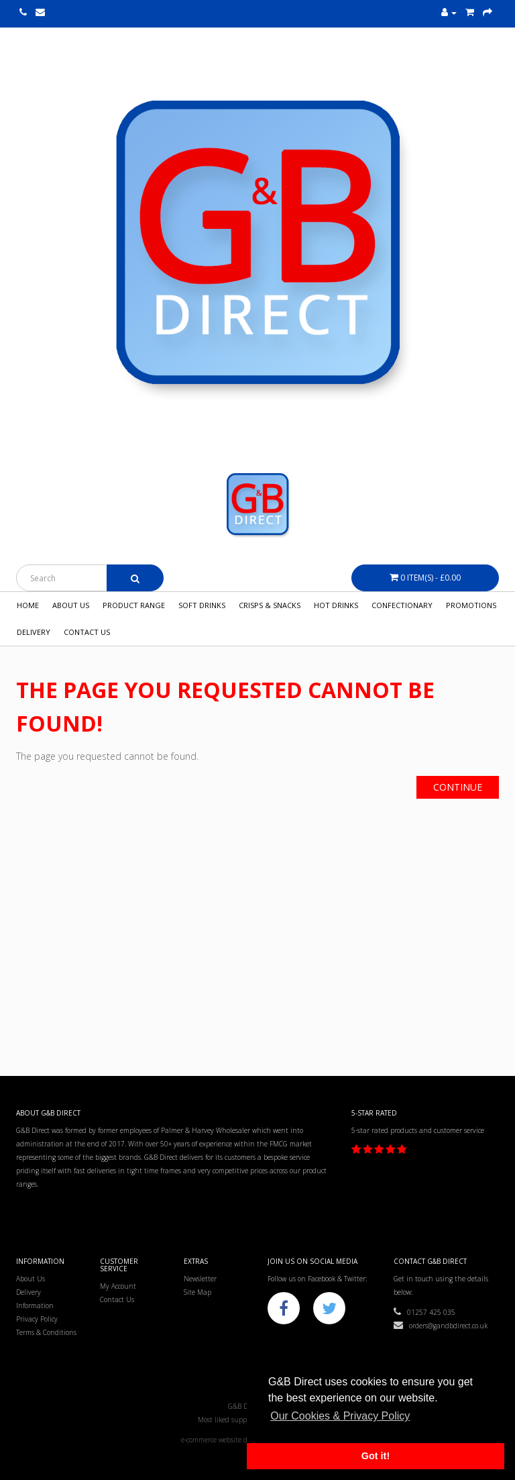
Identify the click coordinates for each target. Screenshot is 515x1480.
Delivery (33, 632)
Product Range (134, 605)
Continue (457, 787)
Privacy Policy (37, 1319)
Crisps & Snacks (269, 605)
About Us (70, 605)
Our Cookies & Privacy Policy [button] (340, 1416)
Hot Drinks (336, 605)
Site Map (197, 1292)
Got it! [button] (375, 1455)
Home (28, 605)
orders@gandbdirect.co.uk (441, 1325)
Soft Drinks (201, 605)
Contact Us (87, 632)
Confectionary (402, 605)
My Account (118, 1286)
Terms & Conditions (46, 1332)
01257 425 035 (424, 1312)
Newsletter (200, 1278)
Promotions (471, 605)
